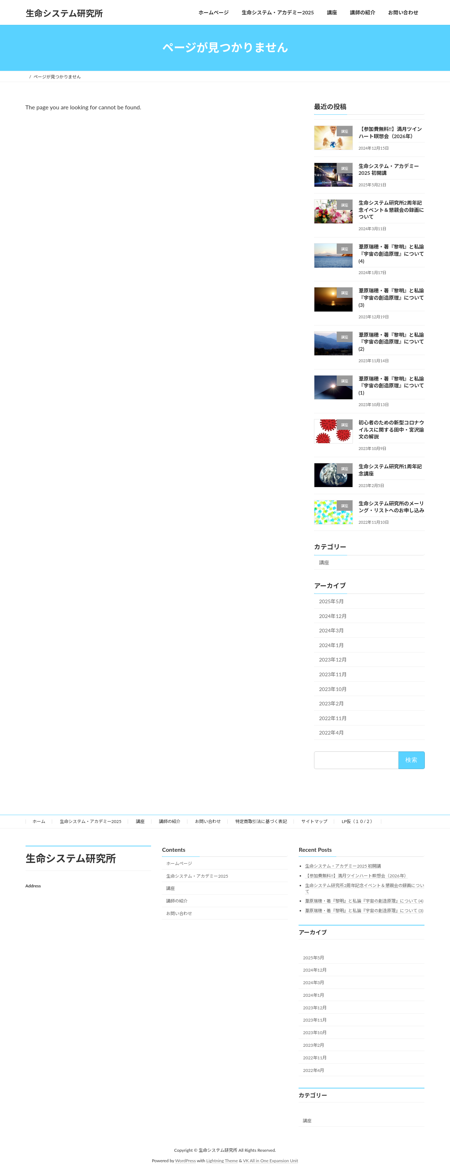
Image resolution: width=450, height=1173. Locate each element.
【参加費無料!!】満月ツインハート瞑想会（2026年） (356, 875)
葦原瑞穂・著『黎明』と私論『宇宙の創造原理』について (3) (391, 297)
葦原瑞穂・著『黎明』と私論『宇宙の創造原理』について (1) (391, 385)
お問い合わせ (208, 821)
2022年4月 (331, 732)
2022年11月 (333, 718)
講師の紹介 (170, 821)
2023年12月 (333, 659)
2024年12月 (333, 616)
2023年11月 (333, 674)
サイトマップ (314, 821)
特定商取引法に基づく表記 (261, 821)
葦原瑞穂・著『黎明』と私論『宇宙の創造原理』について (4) (391, 254)
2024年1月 (331, 645)
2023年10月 (333, 689)
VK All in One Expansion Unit (270, 1160)
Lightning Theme (222, 1160)
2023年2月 (331, 703)
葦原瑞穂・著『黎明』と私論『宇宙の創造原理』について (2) (391, 341)
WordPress (185, 1160)
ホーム (38, 821)
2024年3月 (331, 630)
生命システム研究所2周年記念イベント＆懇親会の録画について (391, 210)
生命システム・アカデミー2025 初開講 (343, 866)
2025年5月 (331, 601)
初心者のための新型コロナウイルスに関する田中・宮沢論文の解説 (391, 429)
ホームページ (179, 863)
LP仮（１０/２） (358, 821)
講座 (324, 562)
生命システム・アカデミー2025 (91, 821)
